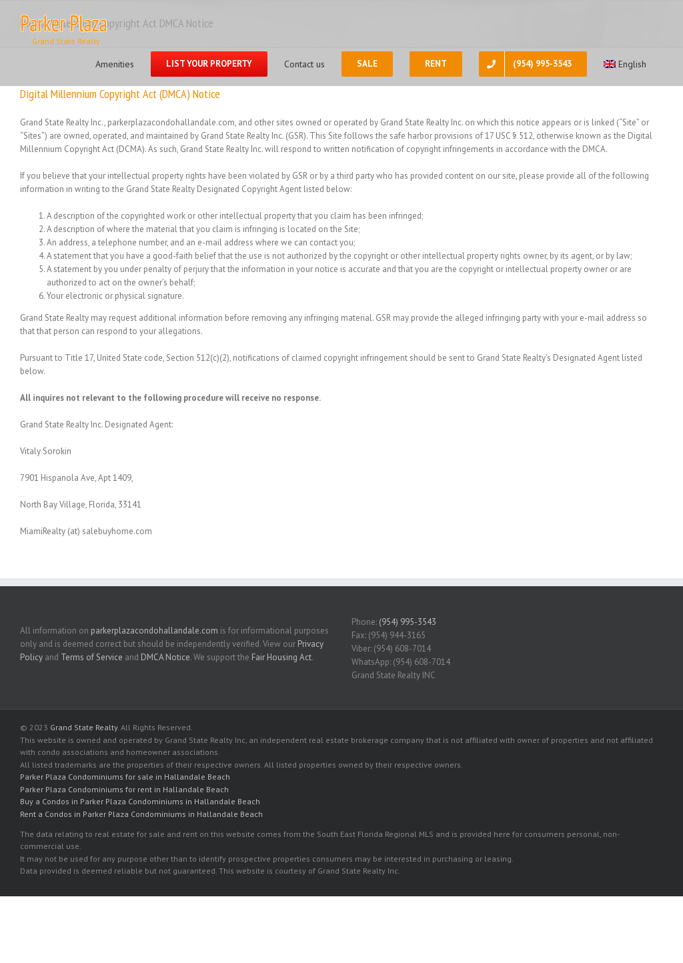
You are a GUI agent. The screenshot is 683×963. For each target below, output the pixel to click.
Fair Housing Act (281, 657)
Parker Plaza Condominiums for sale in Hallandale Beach (125, 777)
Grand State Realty (83, 727)
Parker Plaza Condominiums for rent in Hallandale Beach (124, 789)
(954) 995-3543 (407, 622)
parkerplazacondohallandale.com (154, 630)
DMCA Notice (165, 657)
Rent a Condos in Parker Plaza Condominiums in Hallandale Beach (141, 814)
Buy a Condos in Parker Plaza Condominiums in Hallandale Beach (140, 801)
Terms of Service (92, 657)
